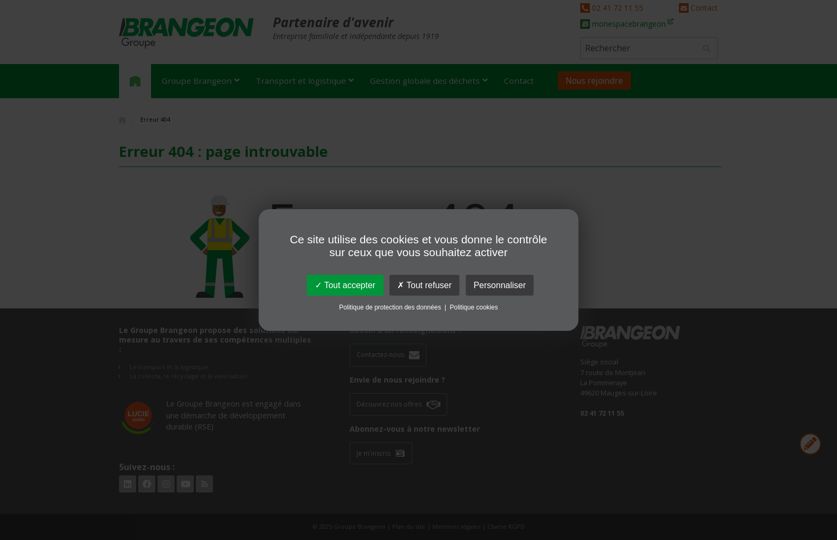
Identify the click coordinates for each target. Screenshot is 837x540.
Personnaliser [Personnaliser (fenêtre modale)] (499, 285)
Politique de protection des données (390, 307)
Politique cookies (474, 307)
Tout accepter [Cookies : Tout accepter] (345, 285)
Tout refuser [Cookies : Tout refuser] (424, 285)
